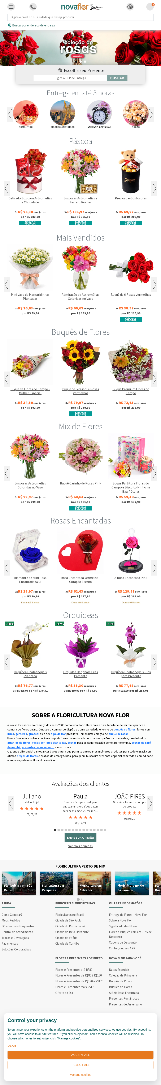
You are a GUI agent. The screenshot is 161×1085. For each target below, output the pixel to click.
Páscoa (80, 141)
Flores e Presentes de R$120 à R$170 (79, 981)
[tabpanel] (80, 48)
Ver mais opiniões (80, 846)
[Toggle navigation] (11, 7)
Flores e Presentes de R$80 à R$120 (78, 975)
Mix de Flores (81, 426)
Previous (10, 114)
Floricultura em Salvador (91, 887)
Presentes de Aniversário (125, 1004)
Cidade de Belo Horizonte (72, 932)
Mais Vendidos (80, 237)
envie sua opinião (80, 838)
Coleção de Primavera (123, 975)
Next (151, 114)
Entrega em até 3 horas (80, 92)
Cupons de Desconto (123, 942)
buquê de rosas (119, 734)
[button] (130, 6)
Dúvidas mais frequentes (18, 926)
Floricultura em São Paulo (18, 887)
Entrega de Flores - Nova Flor (128, 915)
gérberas (21, 734)
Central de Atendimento (17, 932)
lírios (10, 734)
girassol (34, 734)
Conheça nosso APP (122, 948)
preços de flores (27, 756)
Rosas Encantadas (80, 520)
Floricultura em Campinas (53, 887)
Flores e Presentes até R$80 (73, 970)
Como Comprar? (12, 915)
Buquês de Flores (80, 332)
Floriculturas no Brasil (69, 915)
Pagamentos (10, 943)
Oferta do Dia (64, 993)
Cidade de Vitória (66, 938)
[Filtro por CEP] (70, 78)
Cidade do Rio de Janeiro (71, 926)
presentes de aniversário (38, 747)
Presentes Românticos (124, 998)
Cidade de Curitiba (67, 943)
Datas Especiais (119, 970)
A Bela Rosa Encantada (124, 993)
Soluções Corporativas (16, 949)
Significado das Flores (123, 926)
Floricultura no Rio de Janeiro (130, 887)
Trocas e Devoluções (15, 938)
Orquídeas (80, 615)
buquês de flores (124, 729)
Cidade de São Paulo (68, 920)
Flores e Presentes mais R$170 (75, 987)
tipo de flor (58, 734)
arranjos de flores (19, 743)
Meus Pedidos (11, 920)
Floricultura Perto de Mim (80, 866)
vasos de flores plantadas (49, 743)
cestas (72, 743)
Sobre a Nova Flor (120, 920)
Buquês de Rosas (120, 981)
